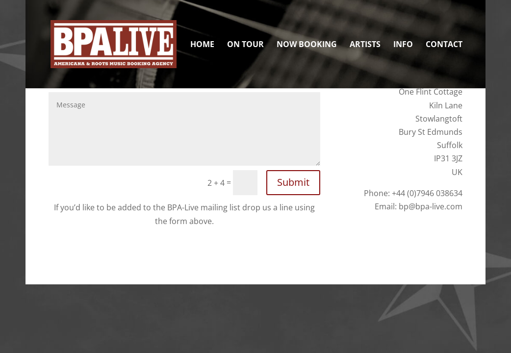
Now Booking (307, 45)
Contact (444, 45)
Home (202, 45)
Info (403, 45)
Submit (293, 182)
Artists (365, 45)
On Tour (245, 45)
